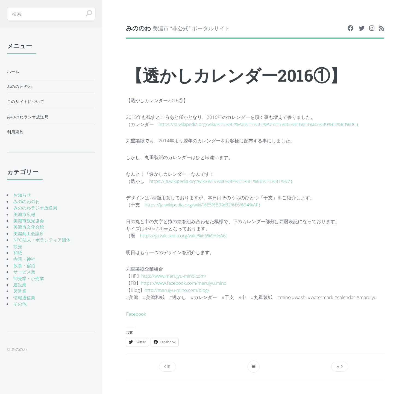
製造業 (20, 291)
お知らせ (22, 195)
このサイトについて (26, 101)
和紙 (17, 253)
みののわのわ (19, 86)
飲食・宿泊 (24, 266)
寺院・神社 (24, 259)
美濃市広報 (24, 214)
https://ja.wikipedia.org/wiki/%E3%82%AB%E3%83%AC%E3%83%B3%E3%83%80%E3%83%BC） (259, 124)
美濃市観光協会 (28, 221)
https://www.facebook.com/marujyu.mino (184, 283)
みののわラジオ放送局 (28, 116)
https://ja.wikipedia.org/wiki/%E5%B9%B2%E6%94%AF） (204, 204)
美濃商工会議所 (28, 234)
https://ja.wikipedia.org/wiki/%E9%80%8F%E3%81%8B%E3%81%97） (222, 181)
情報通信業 (24, 298)
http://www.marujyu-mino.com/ (173, 275)
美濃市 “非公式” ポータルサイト (178, 28)
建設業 (20, 285)
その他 (20, 304)
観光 (17, 246)
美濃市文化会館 (28, 227)
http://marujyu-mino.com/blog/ (177, 290)
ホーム (13, 71)
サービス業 (24, 272)
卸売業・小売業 (28, 278)
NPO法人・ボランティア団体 (42, 240)
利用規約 (15, 131)
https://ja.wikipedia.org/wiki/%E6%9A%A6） (185, 235)
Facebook (136, 313)
